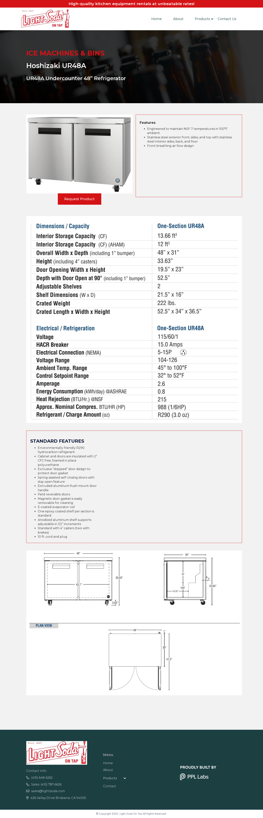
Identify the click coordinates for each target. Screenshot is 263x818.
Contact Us (227, 19)
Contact (109, 786)
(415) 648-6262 (39, 777)
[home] (45, 18)
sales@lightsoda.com (45, 791)
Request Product (79, 199)
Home (156, 19)
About (178, 19)
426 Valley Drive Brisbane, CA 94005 (56, 798)
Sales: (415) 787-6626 (43, 784)
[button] (200, 19)
